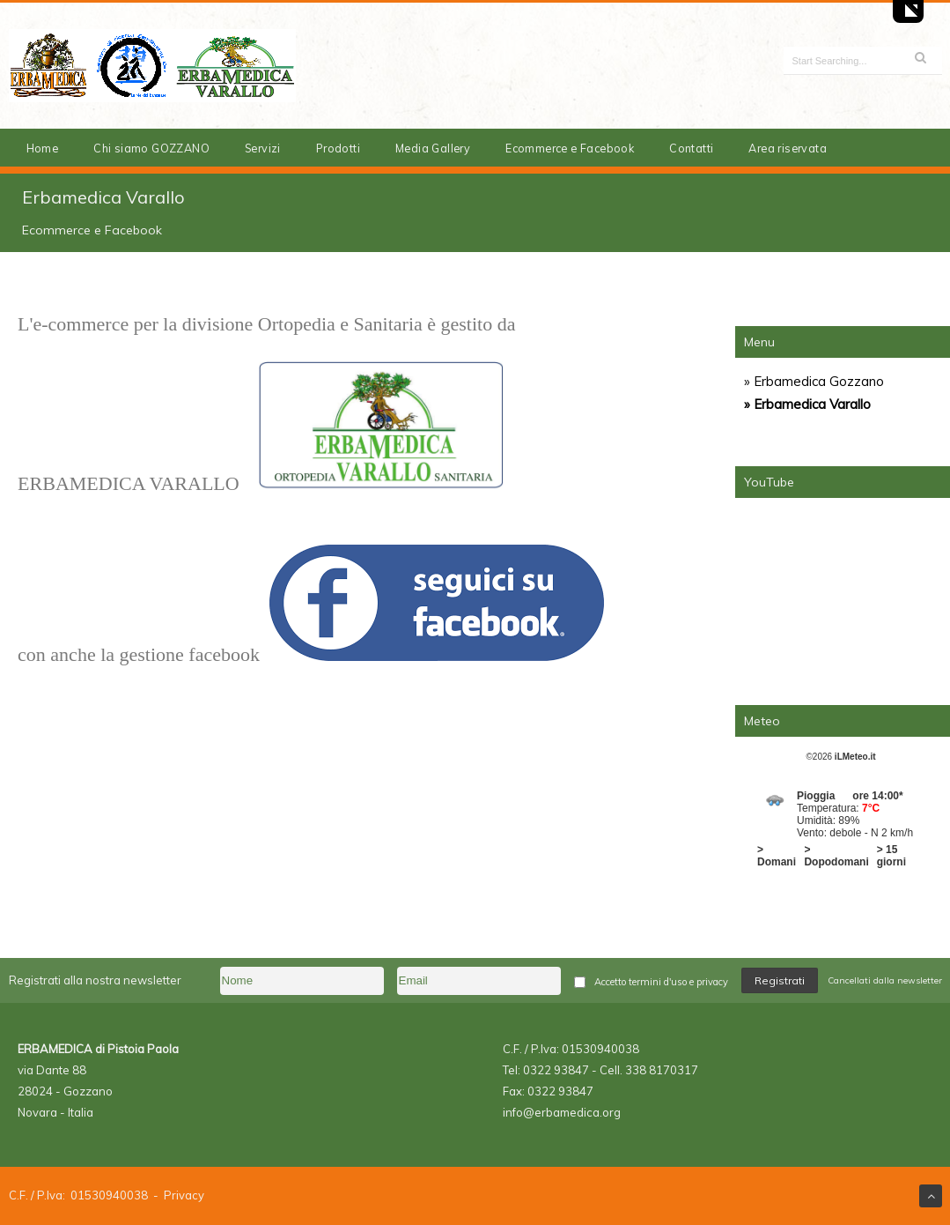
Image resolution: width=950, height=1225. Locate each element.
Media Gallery (432, 148)
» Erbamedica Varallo (807, 404)
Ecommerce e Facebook (569, 148)
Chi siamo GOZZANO (151, 148)
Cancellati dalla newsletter (885, 980)
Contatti (691, 148)
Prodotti (338, 148)
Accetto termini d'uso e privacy (661, 982)
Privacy (184, 1195)
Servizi (263, 148)
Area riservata (787, 148)
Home (42, 148)
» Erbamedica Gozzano (814, 381)
